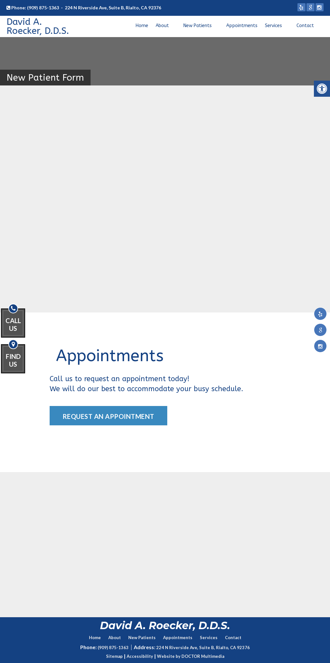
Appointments (241, 25)
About (162, 25)
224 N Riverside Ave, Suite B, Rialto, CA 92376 (113, 7)
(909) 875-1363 (43, 7)
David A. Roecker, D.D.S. (37, 26)
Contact (305, 25)
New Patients (197, 25)
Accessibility (140, 656)
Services (273, 25)
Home (142, 25)
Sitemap (114, 656)
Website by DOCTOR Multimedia (190, 656)
